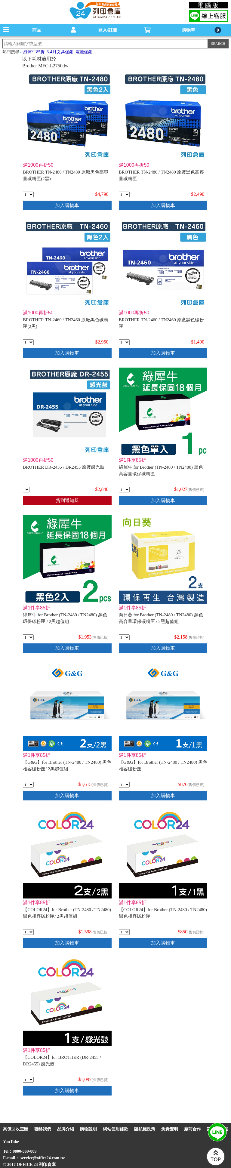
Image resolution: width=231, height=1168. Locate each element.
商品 (36, 30)
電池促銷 (83, 52)
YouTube (11, 1141)
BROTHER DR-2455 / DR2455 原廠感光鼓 (63, 467)
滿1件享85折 (132, 460)
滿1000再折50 (38, 165)
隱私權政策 (144, 1129)
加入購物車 (67, 205)
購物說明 (88, 1129)
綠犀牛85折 (34, 52)
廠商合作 (192, 1129)
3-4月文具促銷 (60, 52)
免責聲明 (169, 1129)
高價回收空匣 (15, 1129)
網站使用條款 (115, 1129)
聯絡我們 (42, 1129)
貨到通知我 (67, 500)
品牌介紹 (65, 1129)
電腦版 (208, 5)
